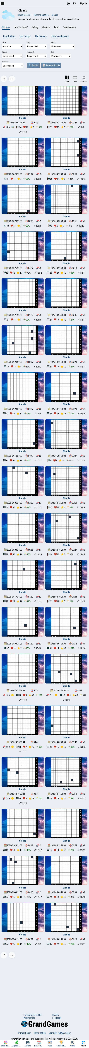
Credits (55, 1015)
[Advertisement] (44, 984)
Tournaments (69, 27)
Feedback (56, 1017)
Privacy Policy (24, 1033)
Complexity (30, 52)
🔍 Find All (33, 65)
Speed (4, 52)
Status (53, 42)
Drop (28, 42)
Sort (52, 52)
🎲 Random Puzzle (51, 65)
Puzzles (6, 27)
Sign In (83, 3)
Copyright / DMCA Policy (60, 1033)
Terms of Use (40, 1033)
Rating (35, 27)
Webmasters (29, 1017)
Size (4, 42)
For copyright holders (33, 1015)
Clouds (22, 118)
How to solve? (21, 27)
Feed (56, 27)
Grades (5, 62)
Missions (46, 27)
